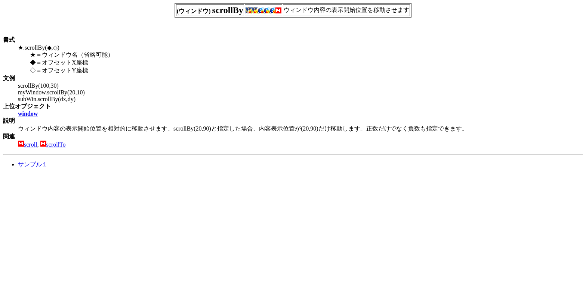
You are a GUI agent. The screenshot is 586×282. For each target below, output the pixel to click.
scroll (30, 144)
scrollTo (56, 144)
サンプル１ (33, 164)
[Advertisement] (66, 227)
